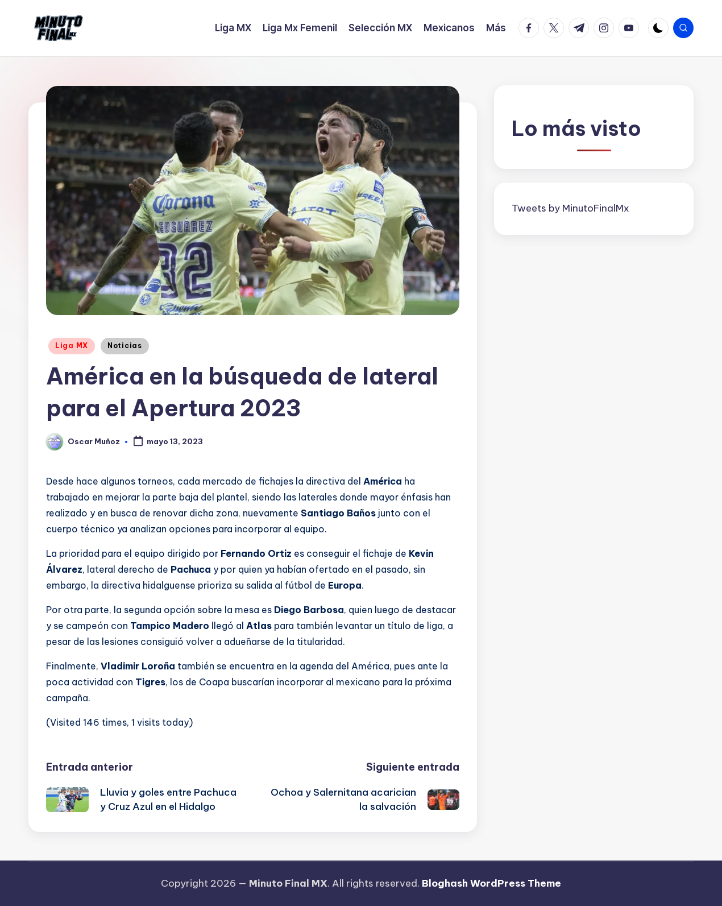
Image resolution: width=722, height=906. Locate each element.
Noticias (124, 345)
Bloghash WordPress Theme (491, 883)
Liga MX (71, 345)
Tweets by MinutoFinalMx (570, 208)
